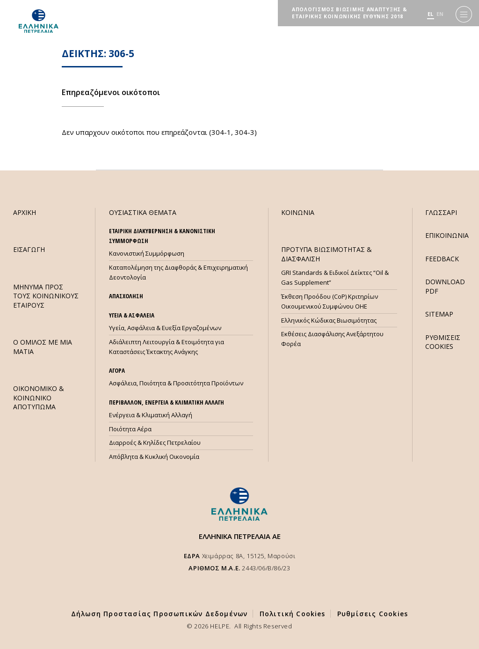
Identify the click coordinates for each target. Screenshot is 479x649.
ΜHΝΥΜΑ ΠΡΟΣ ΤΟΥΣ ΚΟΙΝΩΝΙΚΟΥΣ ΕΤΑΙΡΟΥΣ (46, 296)
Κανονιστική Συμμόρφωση (146, 253)
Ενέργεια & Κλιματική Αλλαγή (150, 415)
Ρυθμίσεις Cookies (372, 613)
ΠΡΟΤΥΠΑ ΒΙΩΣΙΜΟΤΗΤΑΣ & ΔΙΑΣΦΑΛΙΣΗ (326, 254)
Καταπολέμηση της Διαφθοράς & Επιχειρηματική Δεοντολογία (178, 272)
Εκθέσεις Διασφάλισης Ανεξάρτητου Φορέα (332, 339)
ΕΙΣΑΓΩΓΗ (29, 249)
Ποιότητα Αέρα (130, 429)
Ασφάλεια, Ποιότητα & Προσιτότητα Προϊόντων (176, 383)
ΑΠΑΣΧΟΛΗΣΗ (126, 296)
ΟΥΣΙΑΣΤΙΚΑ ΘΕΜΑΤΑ (142, 212)
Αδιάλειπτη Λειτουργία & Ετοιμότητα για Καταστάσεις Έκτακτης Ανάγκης (166, 347)
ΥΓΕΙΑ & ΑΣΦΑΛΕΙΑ (131, 315)
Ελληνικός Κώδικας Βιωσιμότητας (329, 320)
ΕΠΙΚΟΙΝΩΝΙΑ (447, 235)
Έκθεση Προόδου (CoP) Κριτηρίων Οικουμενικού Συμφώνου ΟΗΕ (329, 301)
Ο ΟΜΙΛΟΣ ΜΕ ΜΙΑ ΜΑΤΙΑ (42, 346)
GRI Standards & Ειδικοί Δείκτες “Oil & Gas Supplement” (335, 277)
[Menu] (464, 14)
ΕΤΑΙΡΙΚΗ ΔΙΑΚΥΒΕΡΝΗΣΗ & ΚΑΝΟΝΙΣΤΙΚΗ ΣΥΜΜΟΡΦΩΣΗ (162, 236)
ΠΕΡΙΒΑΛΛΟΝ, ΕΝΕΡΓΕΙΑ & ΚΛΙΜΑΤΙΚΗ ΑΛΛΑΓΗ (166, 402)
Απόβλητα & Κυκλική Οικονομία (154, 456)
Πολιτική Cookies (293, 613)
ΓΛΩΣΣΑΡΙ (441, 212)
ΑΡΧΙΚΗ (24, 212)
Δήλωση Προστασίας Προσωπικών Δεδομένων (159, 613)
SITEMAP (439, 314)
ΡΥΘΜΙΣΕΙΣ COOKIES (442, 342)
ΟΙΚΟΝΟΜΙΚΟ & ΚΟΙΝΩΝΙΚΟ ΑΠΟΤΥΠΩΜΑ (38, 397)
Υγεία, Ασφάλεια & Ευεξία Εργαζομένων (165, 328)
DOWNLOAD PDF (445, 286)
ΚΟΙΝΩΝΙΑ (297, 212)
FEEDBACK (442, 258)
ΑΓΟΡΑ (117, 370)
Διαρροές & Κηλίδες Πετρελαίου (155, 442)
